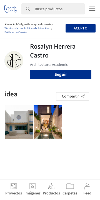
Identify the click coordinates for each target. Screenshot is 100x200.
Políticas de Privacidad (37, 28)
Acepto (80, 28)
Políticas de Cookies (15, 32)
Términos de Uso (13, 28)
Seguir (60, 74)
